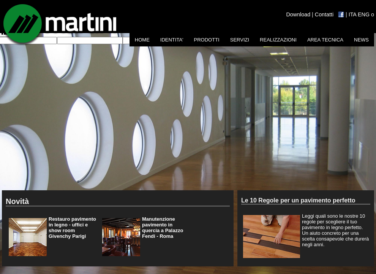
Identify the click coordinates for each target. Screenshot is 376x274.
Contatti (324, 14)
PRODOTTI (207, 40)
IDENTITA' (171, 40)
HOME (142, 40)
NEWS (361, 40)
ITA (352, 14)
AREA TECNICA (325, 40)
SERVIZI (239, 40)
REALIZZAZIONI (278, 40)
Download (298, 14)
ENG (364, 14)
